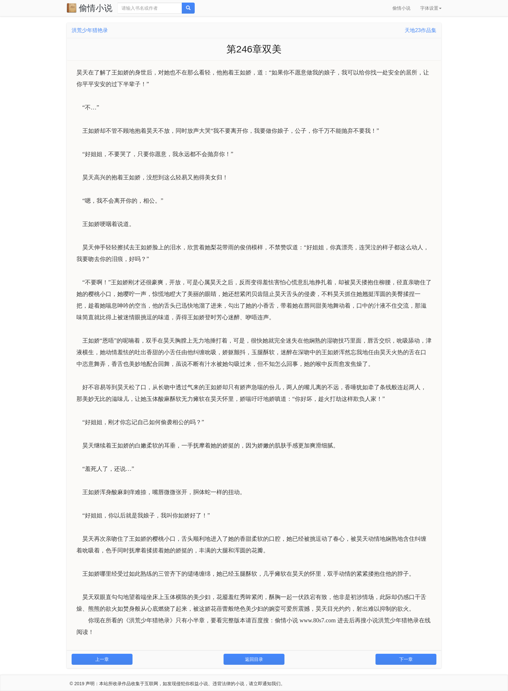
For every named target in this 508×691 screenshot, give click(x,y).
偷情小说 (89, 8)
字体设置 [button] (431, 8)
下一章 (406, 659)
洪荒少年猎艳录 (90, 30)
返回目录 (254, 659)
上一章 (102, 659)
